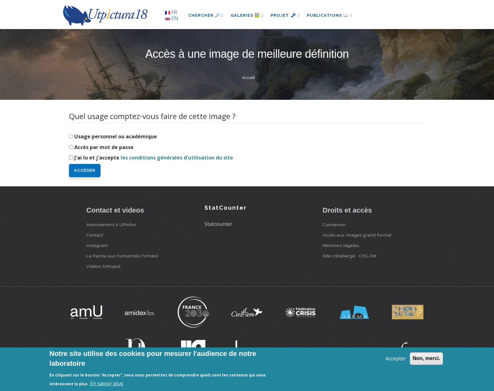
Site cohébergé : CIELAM (349, 255)
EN (171, 18)
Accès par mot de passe (104, 147)
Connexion (334, 224)
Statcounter (218, 223)
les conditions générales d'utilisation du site (177, 157)
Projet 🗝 (286, 15)
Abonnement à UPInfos (111, 224)
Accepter (396, 358)
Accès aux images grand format (357, 235)
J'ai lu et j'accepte (153, 157)
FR (171, 12)
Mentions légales (341, 245)
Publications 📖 (330, 15)
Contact (94, 235)
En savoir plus (106, 383)
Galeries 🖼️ (247, 15)
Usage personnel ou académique (115, 136)
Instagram (97, 245)
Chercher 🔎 (205, 15)
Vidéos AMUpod (103, 266)
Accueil (248, 77)
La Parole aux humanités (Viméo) (122, 255)
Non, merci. (426, 358)
